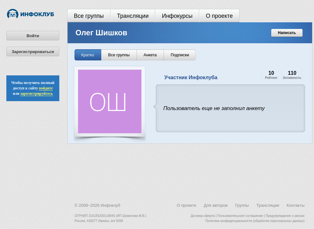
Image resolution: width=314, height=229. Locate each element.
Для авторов (215, 205)
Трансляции (133, 16)
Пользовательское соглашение (240, 216)
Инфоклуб (110, 205)
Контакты (295, 205)
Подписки (180, 54)
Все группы (89, 16)
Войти (33, 35)
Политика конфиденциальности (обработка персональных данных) (255, 221)
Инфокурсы (177, 16)
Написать (287, 33)
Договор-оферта (203, 216)
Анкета (150, 54)
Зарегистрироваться (33, 51)
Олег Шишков (101, 32)
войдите (46, 88)
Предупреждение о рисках (284, 216)
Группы (242, 205)
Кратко (87, 54)
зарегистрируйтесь (36, 93)
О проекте (219, 16)
